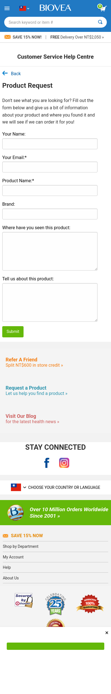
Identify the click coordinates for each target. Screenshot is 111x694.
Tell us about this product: (28, 278)
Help (7, 567)
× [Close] (106, 632)
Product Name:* (18, 180)
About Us (11, 578)
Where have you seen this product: (36, 227)
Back (11, 73)
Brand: (8, 204)
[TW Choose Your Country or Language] (24, 8)
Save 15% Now (23, 535)
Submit (12, 331)
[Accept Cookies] (55, 646)
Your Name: (14, 134)
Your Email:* (14, 157)
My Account (13, 557)
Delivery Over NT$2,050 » (77, 37)
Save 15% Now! (23, 37)
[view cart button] (103, 8)
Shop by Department (20, 546)
